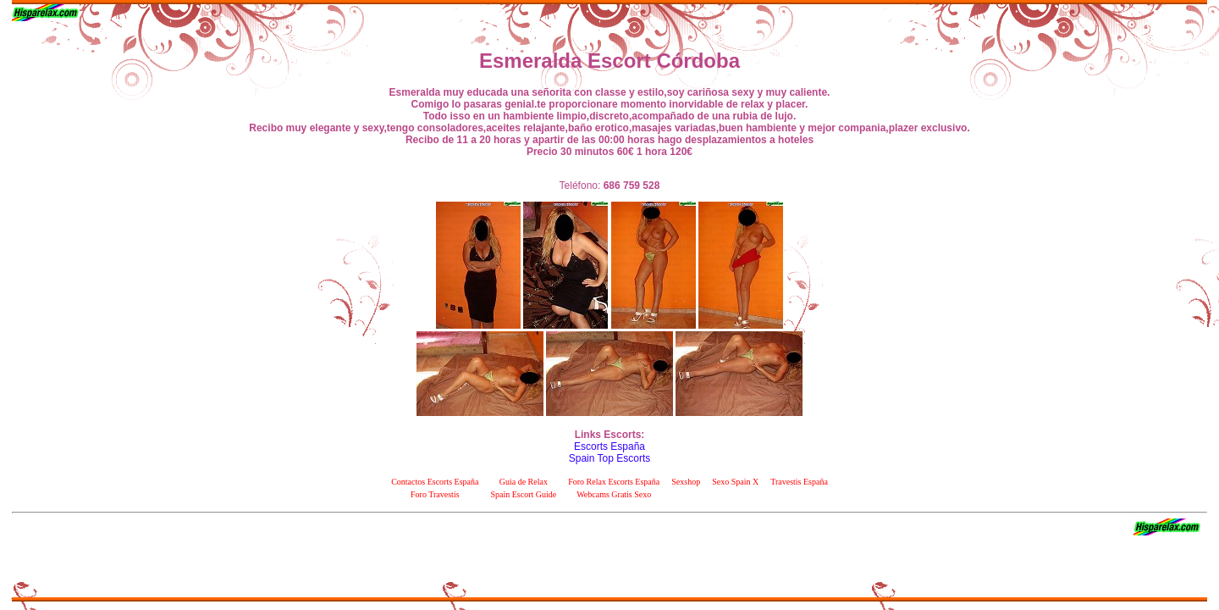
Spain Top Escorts (610, 458)
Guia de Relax (523, 481)
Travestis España (799, 481)
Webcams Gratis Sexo (613, 494)
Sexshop (685, 481)
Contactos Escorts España (434, 481)
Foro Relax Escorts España (613, 481)
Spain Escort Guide (523, 494)
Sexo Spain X (735, 481)
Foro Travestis (435, 494)
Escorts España (609, 446)
